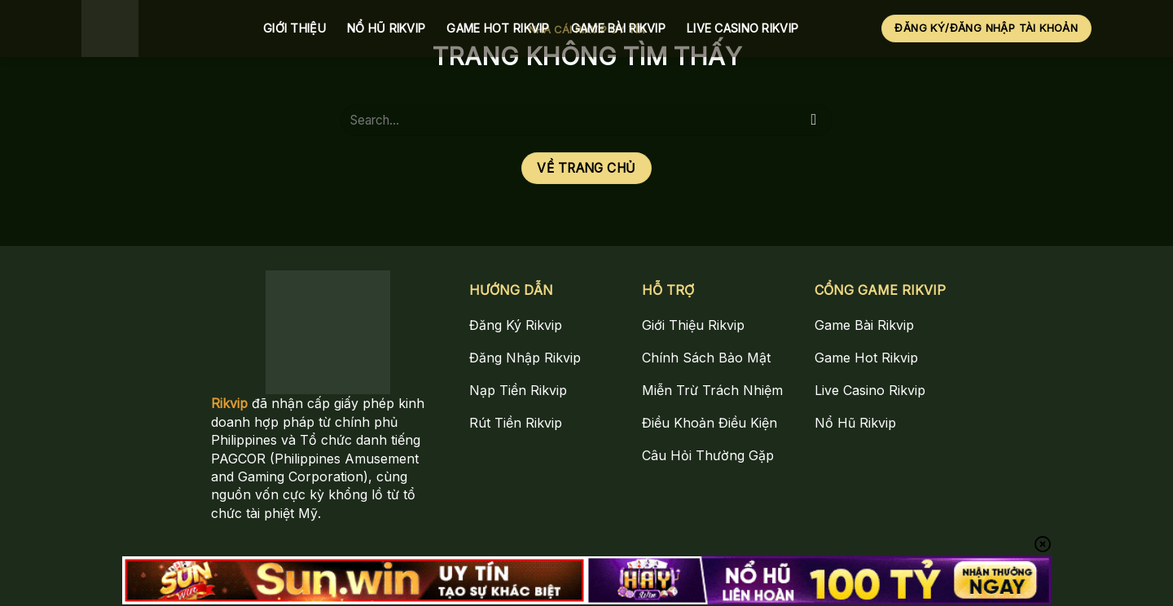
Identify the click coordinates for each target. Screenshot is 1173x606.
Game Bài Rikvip (618, 28)
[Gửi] (814, 120)
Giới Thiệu (294, 28)
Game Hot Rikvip (497, 28)
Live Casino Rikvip (742, 28)
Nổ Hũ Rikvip (386, 28)
